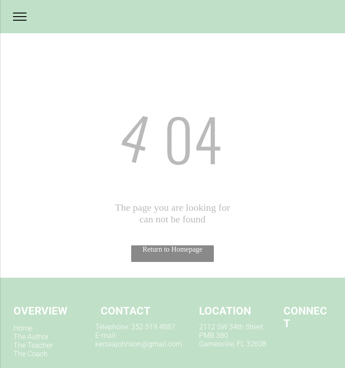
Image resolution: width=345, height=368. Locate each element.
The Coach (30, 354)
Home (22, 328)
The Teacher (33, 345)
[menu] (19, 16)
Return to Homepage (172, 249)
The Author (31, 337)
